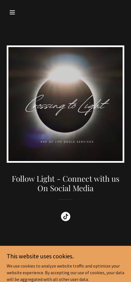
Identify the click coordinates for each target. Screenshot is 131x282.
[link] (65, 217)
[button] (15, 12)
